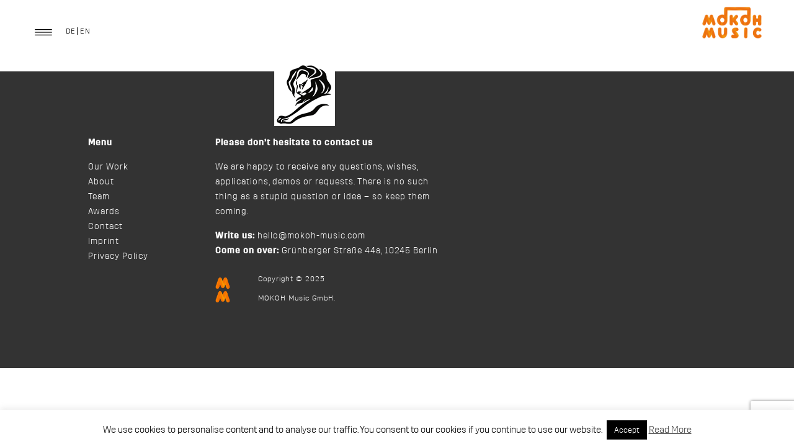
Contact (105, 226)
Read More (670, 430)
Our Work (108, 167)
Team (99, 196)
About (101, 182)
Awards (104, 211)
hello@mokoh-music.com (311, 236)
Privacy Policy (118, 256)
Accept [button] (627, 430)
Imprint (103, 241)
